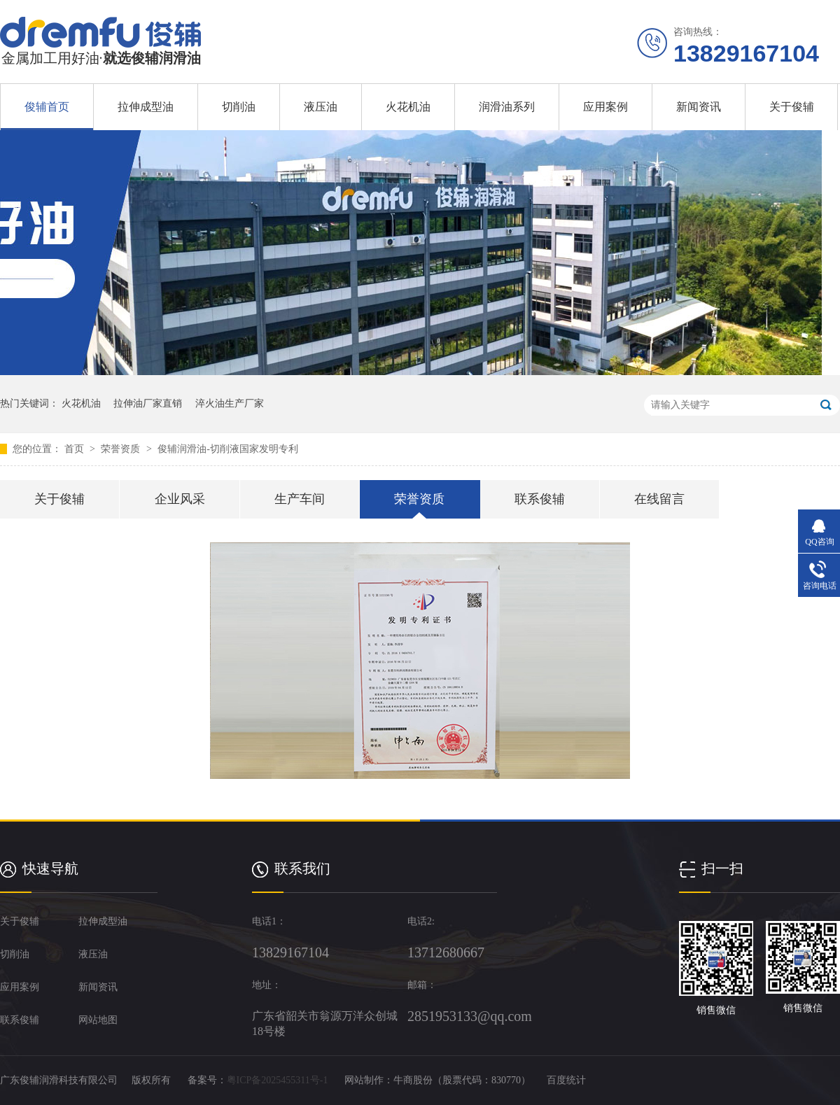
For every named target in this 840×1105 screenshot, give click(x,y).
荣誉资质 (122, 449)
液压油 (320, 107)
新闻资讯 (698, 107)
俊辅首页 (46, 107)
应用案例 (605, 107)
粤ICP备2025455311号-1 (277, 1080)
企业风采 (180, 499)
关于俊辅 (791, 107)
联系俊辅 (539, 499)
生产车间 (299, 499)
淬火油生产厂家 (229, 403)
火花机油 (408, 107)
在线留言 (659, 499)
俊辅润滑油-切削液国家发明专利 (228, 449)
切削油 (238, 107)
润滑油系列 (507, 107)
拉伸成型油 (146, 107)
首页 (75, 449)
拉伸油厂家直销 (147, 403)
